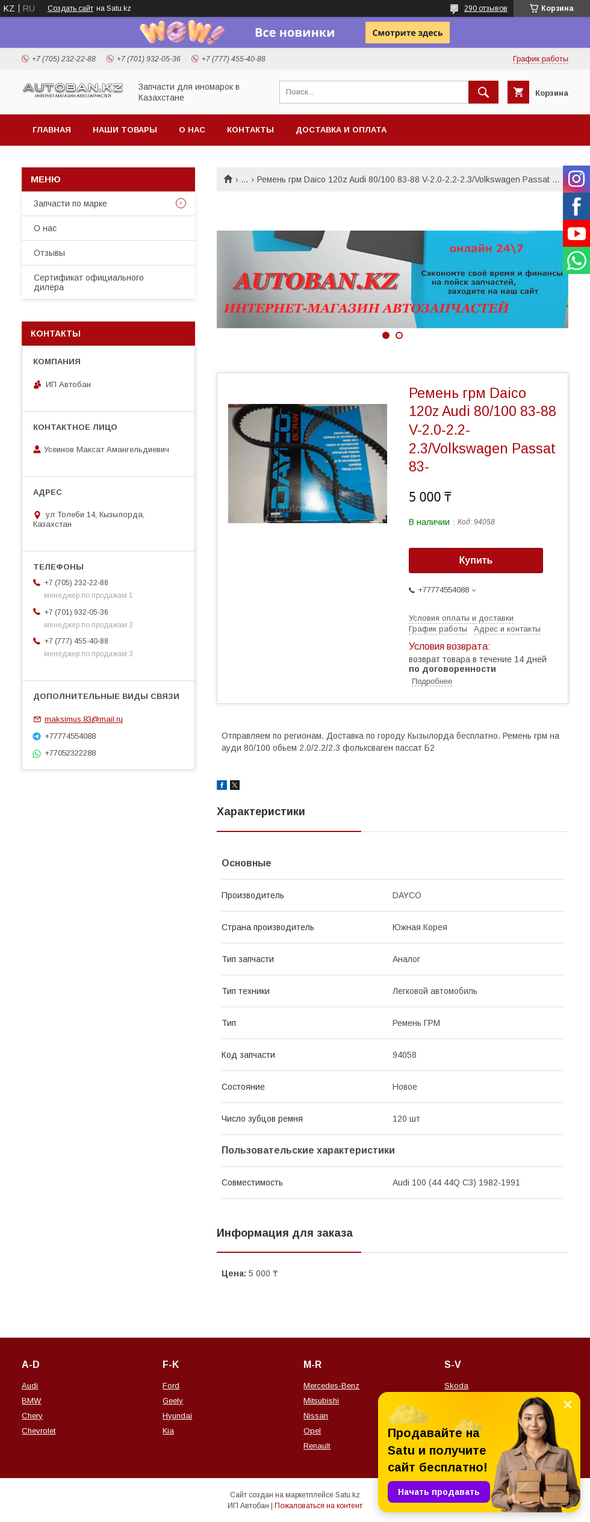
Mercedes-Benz (331, 1385)
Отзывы (49, 253)
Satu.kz (347, 1495)
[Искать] (483, 92)
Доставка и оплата (341, 129)
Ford (171, 1385)
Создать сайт (70, 8)
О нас (192, 129)
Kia (168, 1430)
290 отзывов (486, 8)
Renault (316, 1445)
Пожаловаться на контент (318, 1506)
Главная (52, 129)
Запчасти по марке (70, 203)
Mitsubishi (321, 1400)
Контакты (250, 129)
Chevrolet (38, 1430)
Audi (30, 1385)
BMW (31, 1400)
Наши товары (125, 129)
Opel (312, 1430)
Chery (32, 1415)
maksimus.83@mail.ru (84, 719)
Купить (476, 560)
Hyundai (177, 1415)
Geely (173, 1400)
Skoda (456, 1385)
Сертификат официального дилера (89, 282)
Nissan (315, 1415)
